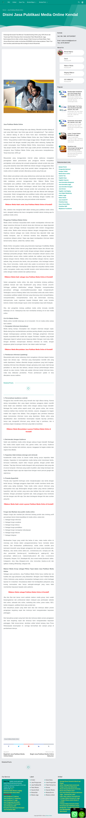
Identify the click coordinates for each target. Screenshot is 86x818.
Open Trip (21, 2)
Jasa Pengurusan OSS (36, 782)
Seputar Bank (35, 790)
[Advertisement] (29, 62)
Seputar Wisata (50, 790)
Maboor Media (49, 815)
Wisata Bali (34, 792)
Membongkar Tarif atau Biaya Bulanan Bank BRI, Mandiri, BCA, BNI (75, 107)
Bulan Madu (49, 780)
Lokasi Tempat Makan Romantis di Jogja (74, 134)
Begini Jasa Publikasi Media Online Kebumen (42, 755)
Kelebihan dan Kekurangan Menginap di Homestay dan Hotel (75, 148)
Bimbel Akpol (31, 2)
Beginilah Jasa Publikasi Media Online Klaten (14, 755)
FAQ (9, 2)
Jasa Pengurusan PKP (51, 782)
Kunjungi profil (67, 53)
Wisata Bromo (50, 792)
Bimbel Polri (42, 2)
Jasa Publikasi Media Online (12, 739)
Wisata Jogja (34, 795)
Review (48, 787)
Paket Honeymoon (51, 785)
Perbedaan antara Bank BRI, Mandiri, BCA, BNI (75, 121)
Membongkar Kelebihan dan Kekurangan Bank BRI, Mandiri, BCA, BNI (75, 93)
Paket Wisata (35, 787)
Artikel (14, 2)
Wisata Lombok (50, 795)
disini (12, 789)
